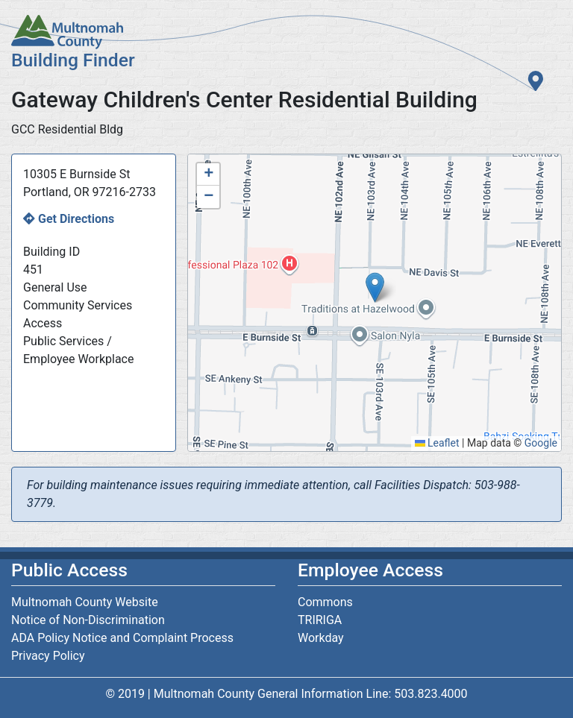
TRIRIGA (320, 620)
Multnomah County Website (84, 602)
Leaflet (437, 443)
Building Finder (73, 60)
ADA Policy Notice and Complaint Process (122, 638)
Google (541, 443)
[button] (375, 287)
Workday (321, 638)
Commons (325, 602)
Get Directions (76, 219)
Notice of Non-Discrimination (88, 620)
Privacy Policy (48, 656)
